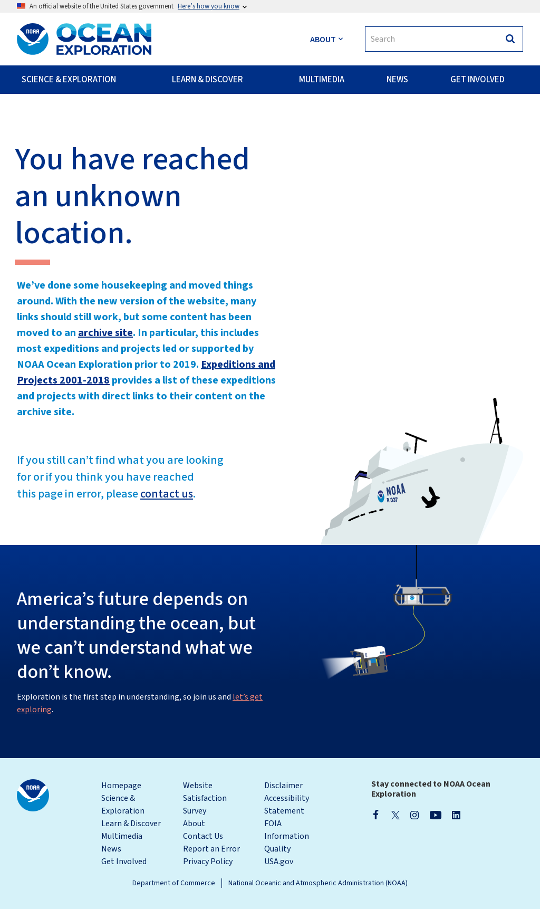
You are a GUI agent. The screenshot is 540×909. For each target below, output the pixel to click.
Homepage (121, 785)
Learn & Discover (131, 823)
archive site (105, 333)
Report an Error (211, 849)
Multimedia (121, 836)
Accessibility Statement (286, 804)
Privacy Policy (208, 861)
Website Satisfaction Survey (205, 798)
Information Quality (286, 842)
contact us (166, 493)
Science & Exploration (122, 804)
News (111, 849)
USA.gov (278, 861)
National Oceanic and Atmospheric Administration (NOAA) (318, 883)
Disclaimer (283, 785)
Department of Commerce (173, 883)
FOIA (273, 823)
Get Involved (124, 861)
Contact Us (203, 836)
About (194, 823)
